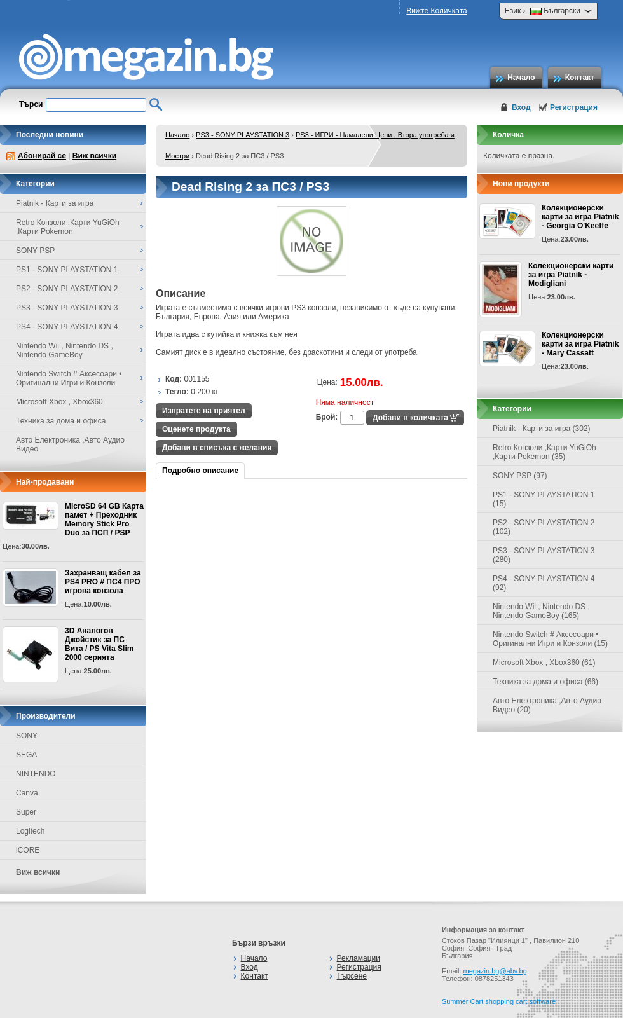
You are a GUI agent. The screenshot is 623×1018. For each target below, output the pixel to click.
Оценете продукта (196, 429)
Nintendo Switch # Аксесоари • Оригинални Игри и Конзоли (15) (550, 639)
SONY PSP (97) (520, 475)
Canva (27, 792)
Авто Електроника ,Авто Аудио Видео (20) (547, 705)
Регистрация (574, 107)
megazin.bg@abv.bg (495, 971)
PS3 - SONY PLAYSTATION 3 (242, 135)
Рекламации (358, 958)
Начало (521, 77)
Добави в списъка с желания (216, 447)
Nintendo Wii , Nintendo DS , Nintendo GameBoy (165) (541, 611)
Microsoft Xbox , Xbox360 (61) (544, 662)
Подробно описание (200, 470)
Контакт (579, 77)
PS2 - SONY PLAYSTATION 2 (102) (544, 527)
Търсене (352, 976)
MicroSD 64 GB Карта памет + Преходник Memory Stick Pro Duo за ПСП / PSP (104, 519)
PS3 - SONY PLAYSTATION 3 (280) (544, 555)
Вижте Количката (436, 10)
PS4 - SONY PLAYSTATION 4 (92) (544, 583)
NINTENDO (36, 773)
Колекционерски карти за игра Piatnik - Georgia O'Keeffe (580, 216)
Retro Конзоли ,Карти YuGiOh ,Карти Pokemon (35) (544, 452)
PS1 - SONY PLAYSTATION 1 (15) (544, 499)
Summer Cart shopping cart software (499, 1001)
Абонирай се (42, 155)
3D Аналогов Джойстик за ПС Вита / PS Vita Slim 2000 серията (99, 644)
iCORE (27, 850)
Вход (521, 107)
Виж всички (94, 155)
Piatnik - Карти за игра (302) (542, 428)
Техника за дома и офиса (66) (545, 681)
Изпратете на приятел (203, 410)
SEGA (26, 754)
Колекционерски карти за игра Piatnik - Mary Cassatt (580, 344)
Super (26, 812)
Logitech (30, 831)
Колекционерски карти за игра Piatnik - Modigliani (570, 274)
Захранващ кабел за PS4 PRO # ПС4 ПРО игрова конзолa (103, 581)
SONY (27, 735)
